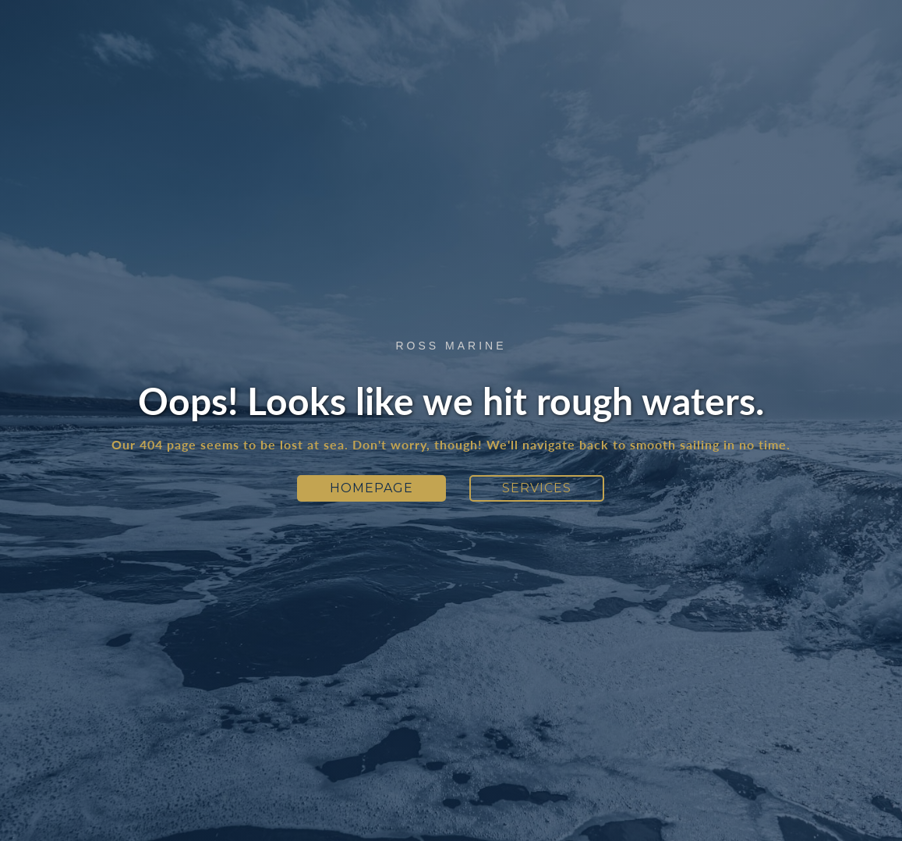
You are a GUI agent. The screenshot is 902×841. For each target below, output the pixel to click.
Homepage (371, 488)
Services (536, 488)
